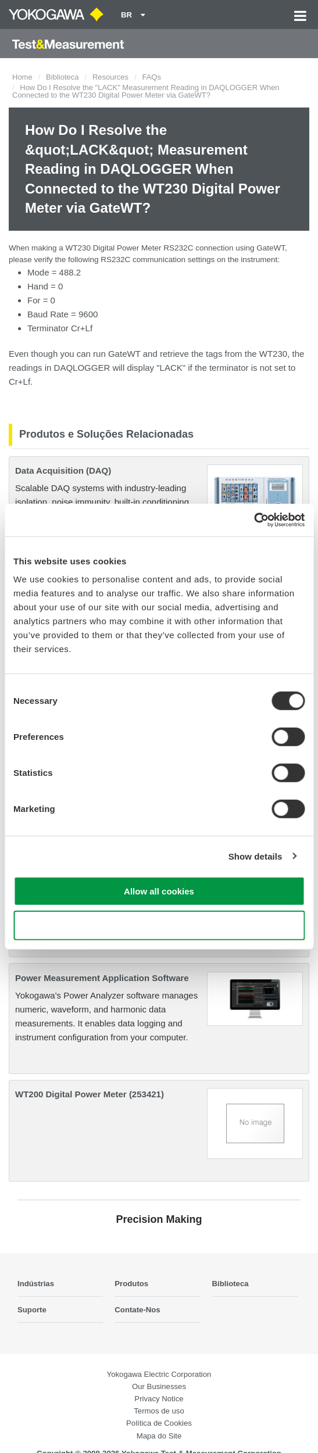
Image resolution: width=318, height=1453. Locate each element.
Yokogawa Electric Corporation (159, 1374)
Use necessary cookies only (159, 925)
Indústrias (35, 1283)
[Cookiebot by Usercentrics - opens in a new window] (254, 520)
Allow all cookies (159, 891)
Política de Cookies (159, 1423)
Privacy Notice (158, 1398)
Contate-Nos (137, 1309)
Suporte (32, 1309)
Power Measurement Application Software (102, 978)
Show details (255, 856)
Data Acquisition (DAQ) (63, 470)
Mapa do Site (159, 1435)
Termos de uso (159, 1411)
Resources (110, 77)
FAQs (151, 77)
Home (22, 77)
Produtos (131, 1283)
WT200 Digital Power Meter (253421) (89, 1094)
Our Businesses (159, 1386)
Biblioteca (62, 77)
